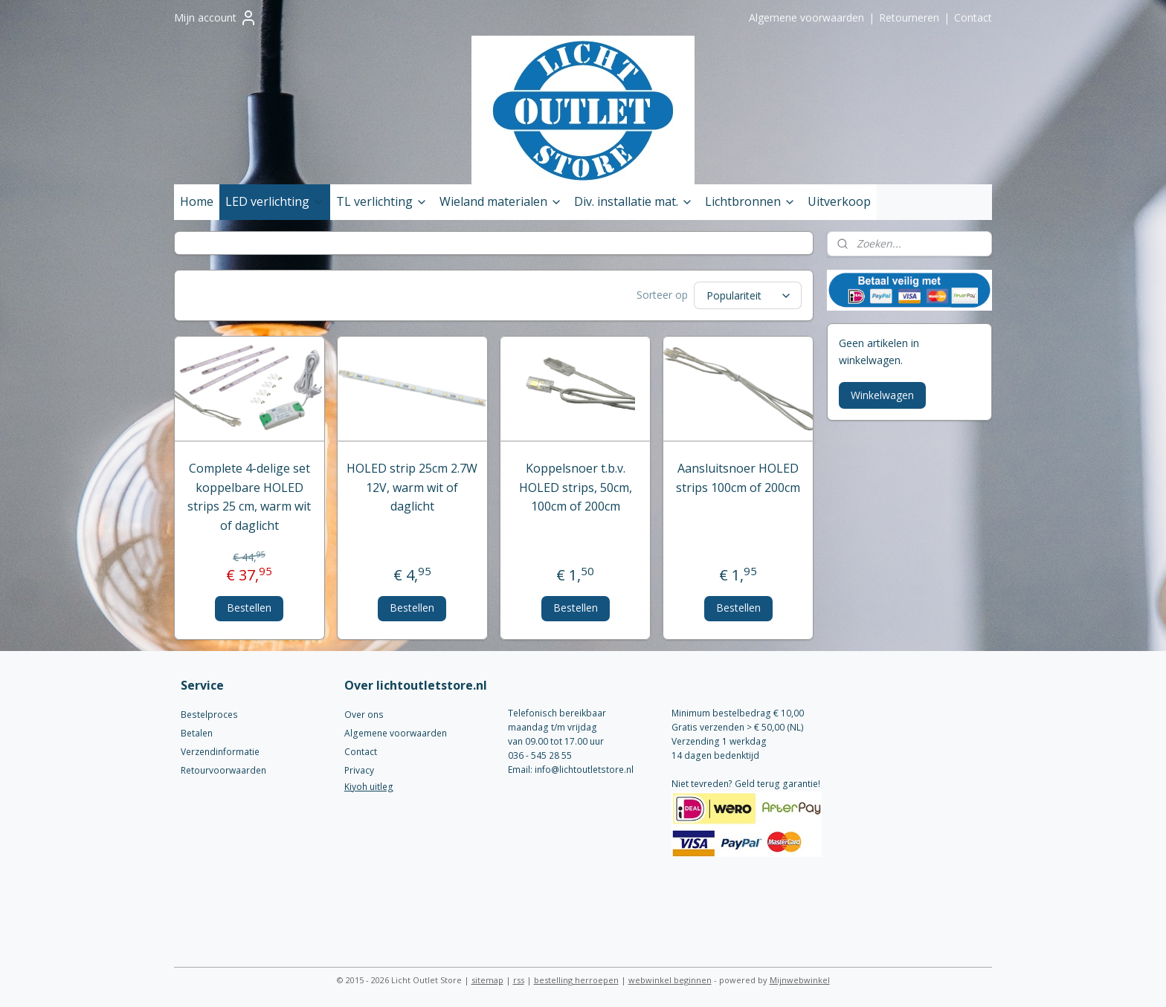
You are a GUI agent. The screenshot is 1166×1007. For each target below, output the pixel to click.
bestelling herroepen (576, 979)
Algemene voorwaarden (806, 17)
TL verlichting (382, 201)
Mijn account (215, 18)
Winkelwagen (882, 395)
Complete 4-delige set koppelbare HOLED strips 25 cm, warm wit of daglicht (250, 497)
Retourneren (909, 17)
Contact (973, 17)
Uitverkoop (839, 201)
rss (518, 979)
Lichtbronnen (750, 201)
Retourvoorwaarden (223, 770)
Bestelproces (209, 714)
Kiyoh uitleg (368, 786)
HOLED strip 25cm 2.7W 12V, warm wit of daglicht (412, 487)
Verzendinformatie (220, 751)
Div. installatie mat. (633, 201)
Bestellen (250, 607)
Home (196, 201)
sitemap (487, 979)
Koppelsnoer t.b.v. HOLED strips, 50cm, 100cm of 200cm (575, 487)
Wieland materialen (500, 201)
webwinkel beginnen (670, 979)
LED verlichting (274, 201)
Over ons (364, 714)
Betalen (197, 733)
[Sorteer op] (748, 295)
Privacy (359, 770)
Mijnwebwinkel (800, 979)
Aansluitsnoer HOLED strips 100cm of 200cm (738, 478)
